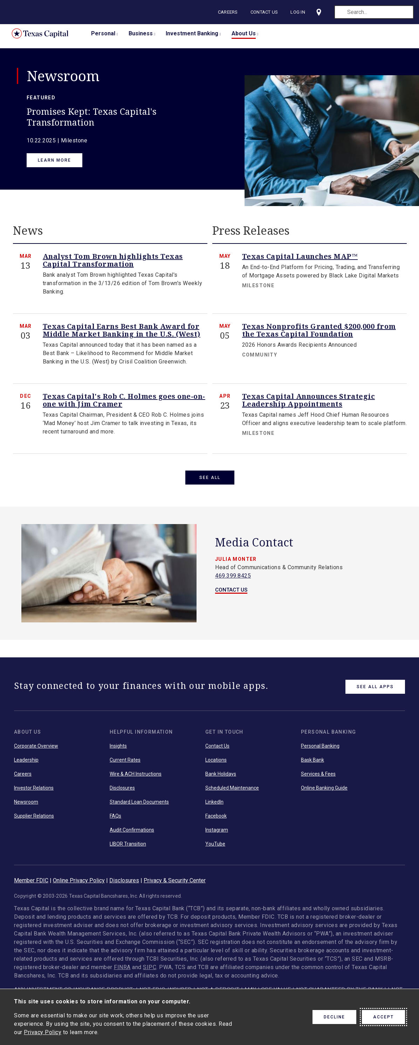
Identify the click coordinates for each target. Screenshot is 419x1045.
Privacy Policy (42, 1032)
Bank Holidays (220, 777)
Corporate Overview (36, 749)
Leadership (26, 763)
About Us (244, 33)
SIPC (149, 970)
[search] (374, 12)
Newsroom (26, 805)
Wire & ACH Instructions (136, 777)
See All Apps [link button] (375, 689)
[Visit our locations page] (319, 12)
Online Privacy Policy (79, 883)
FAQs (115, 819)
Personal (103, 33)
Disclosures (122, 791)
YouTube (215, 847)
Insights (118, 749)
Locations (216, 763)
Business (141, 33)
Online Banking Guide (324, 791)
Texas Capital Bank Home (46, 33)
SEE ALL (209, 477)
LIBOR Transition (128, 847)
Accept (383, 1017)
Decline (334, 1017)
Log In (298, 12)
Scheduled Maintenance (232, 791)
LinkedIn (214, 805)
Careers (229, 12)
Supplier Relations (34, 819)
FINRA (122, 970)
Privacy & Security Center (175, 883)
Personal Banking (320, 749)
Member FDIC (31, 883)
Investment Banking (192, 33)
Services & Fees (318, 777)
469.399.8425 (233, 579)
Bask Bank (312, 763)
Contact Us (265, 12)
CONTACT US (231, 593)
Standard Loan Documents (139, 805)
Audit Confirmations (132, 833)
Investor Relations (34, 791)
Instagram (216, 833)
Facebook (216, 819)
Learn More (54, 160)
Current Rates (125, 763)
